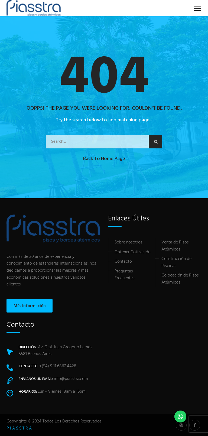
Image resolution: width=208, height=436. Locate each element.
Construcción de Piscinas (176, 262)
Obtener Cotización (132, 252)
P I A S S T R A (19, 428)
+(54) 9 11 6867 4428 (57, 366)
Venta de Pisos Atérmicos (175, 246)
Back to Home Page (104, 159)
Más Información (30, 306)
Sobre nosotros (128, 242)
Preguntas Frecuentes (125, 275)
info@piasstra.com (71, 378)
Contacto (123, 261)
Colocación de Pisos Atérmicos (180, 279)
